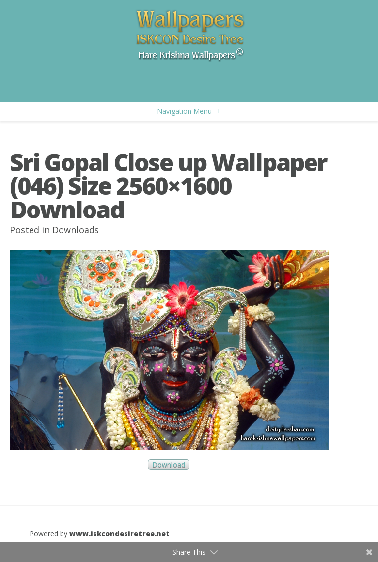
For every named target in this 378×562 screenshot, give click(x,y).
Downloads (75, 230)
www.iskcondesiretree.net (119, 533)
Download (168, 464)
